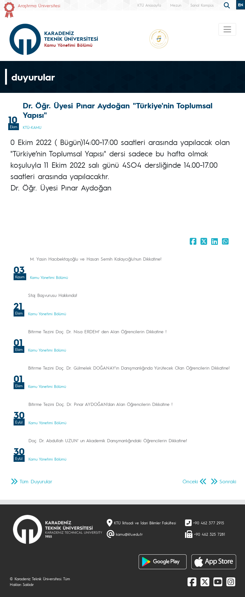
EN (240, 4)
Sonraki (227, 481)
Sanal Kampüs (202, 5)
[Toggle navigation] (227, 29)
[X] (204, 581)
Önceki (190, 481)
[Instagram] (230, 581)
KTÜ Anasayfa (149, 5)
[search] (227, 4)
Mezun (175, 5)
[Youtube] (217, 581)
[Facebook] (192, 581)
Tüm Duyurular (36, 481)
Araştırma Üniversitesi (39, 5)
